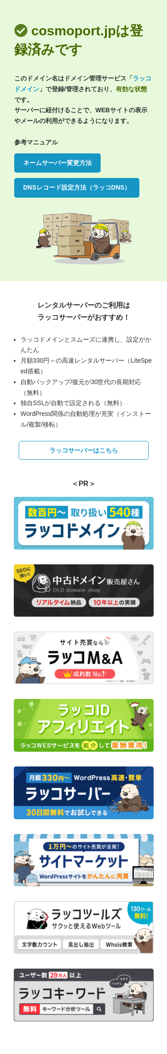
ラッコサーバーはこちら (83, 450)
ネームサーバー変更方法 (57, 162)
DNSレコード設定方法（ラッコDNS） (76, 187)
